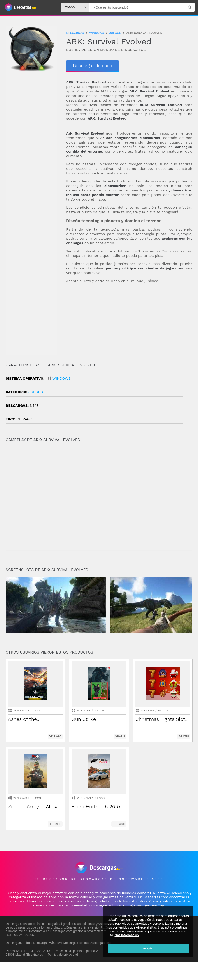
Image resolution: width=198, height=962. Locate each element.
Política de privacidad (63, 954)
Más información (126, 935)
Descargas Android (19, 943)
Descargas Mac (100, 943)
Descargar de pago (92, 65)
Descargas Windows (47, 943)
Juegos (35, 392)
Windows (61, 378)
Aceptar (148, 948)
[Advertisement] (129, 323)
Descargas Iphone (76, 943)
